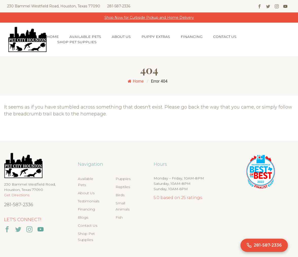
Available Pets (85, 36)
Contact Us (224, 36)
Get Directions (16, 195)
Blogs (83, 217)
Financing (191, 36)
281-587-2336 (118, 6)
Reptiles (123, 187)
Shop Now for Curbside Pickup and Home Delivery (149, 17)
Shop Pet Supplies (77, 42)
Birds (120, 195)
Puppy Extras (155, 36)
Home (53, 36)
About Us (121, 36)
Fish (119, 217)
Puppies (123, 178)
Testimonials (88, 201)
